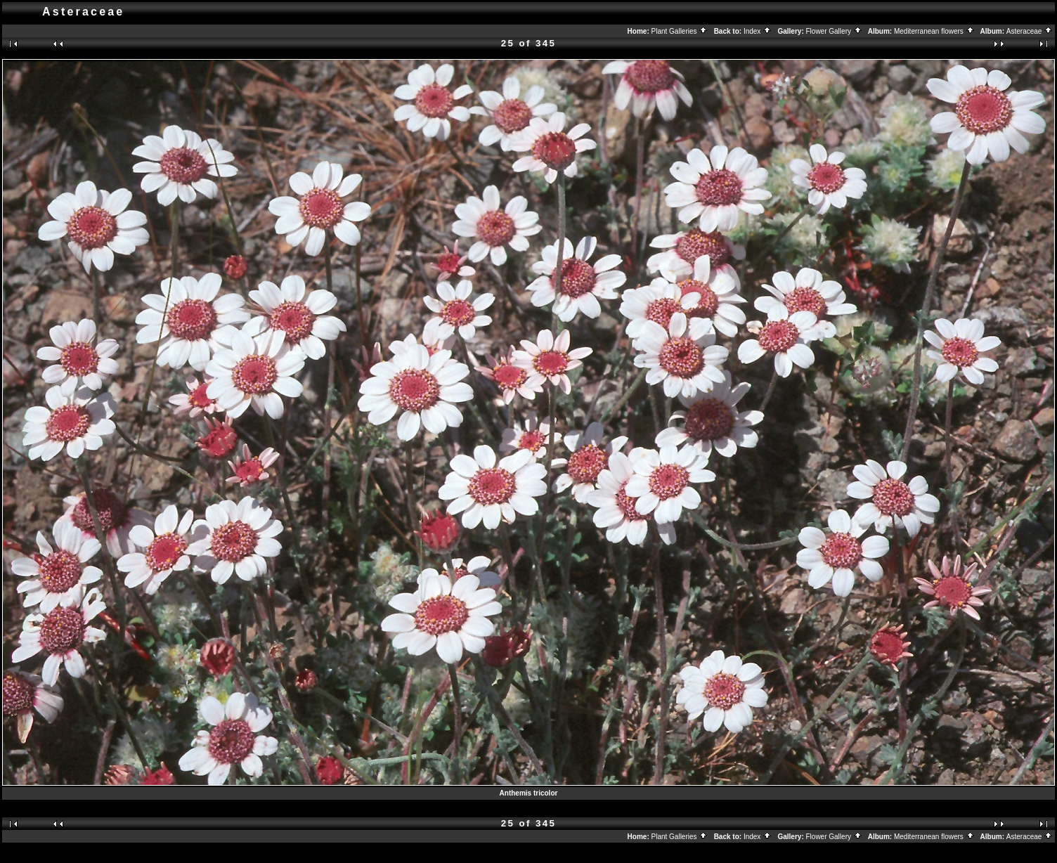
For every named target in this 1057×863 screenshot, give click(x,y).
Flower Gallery (834, 31)
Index (758, 31)
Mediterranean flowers (934, 31)
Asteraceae (1029, 31)
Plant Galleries (679, 31)
